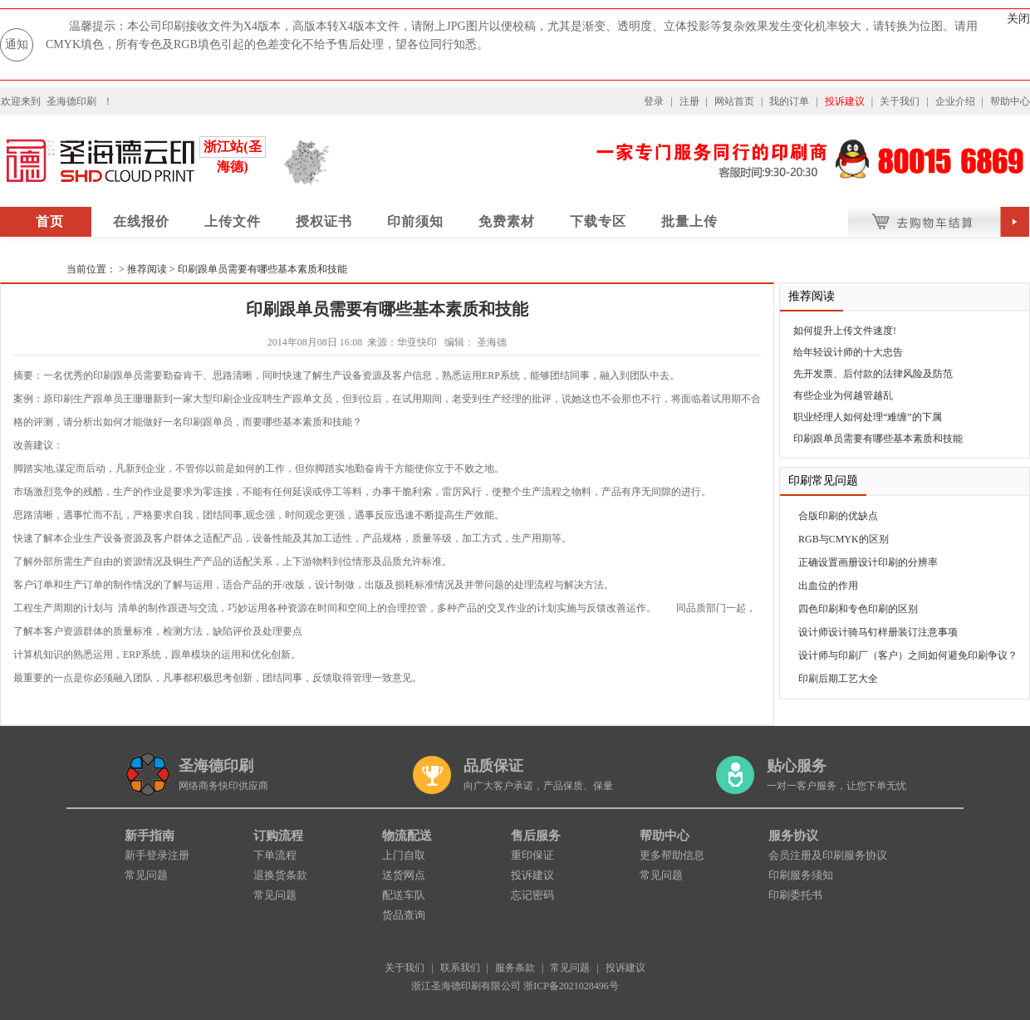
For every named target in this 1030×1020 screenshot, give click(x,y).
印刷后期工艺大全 (838, 678)
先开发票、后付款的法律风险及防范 (873, 374)
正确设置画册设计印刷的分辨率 (868, 562)
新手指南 (149, 835)
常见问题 (146, 875)
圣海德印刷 (71, 101)
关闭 (1018, 18)
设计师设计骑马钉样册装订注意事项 (878, 632)
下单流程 (275, 855)
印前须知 (415, 221)
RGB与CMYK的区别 (843, 539)
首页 (50, 221)
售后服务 (536, 835)
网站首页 (734, 101)
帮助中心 (1010, 101)
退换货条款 (280, 875)
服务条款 (515, 967)
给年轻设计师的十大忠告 (848, 352)
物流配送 (407, 835)
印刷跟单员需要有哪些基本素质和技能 (262, 269)
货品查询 (403, 915)
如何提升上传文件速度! (844, 330)
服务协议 (793, 835)
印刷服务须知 (800, 875)
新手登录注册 (157, 855)
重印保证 (532, 855)
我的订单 (789, 101)
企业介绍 (955, 101)
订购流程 (278, 835)
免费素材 (506, 221)
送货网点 (403, 875)
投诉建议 (845, 101)
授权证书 (324, 221)
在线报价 (141, 221)
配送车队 (403, 895)
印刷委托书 (795, 895)
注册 (689, 101)
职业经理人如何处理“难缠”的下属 (867, 417)
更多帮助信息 (672, 855)
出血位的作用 (828, 585)
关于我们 (900, 101)
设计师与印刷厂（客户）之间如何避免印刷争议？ (908, 655)
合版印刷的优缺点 (838, 516)
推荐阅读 (147, 269)
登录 (654, 101)
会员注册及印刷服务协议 (827, 855)
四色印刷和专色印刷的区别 (858, 609)
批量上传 (689, 221)
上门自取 (403, 855)
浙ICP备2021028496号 (571, 986)
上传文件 (232, 221)
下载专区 (598, 221)
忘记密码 (532, 895)
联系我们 (460, 967)
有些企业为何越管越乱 (843, 395)
